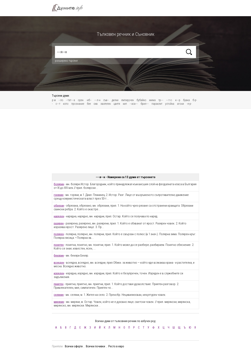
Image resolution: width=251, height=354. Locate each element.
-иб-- (89, 100)
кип (125, 103)
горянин (58, 195)
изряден (59, 273)
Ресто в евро (116, 346)
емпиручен (127, 100)
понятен (59, 245)
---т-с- (169, 100)
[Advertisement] (125, 141)
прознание (77, 103)
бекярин (59, 255)
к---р (177, 100)
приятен (58, 284)
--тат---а (70, 100)
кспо (66, 103)
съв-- (106, 100)
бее (89, 103)
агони (180, 103)
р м (54, 100)
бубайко (141, 100)
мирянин (59, 302)
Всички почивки (95, 346)
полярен (59, 234)
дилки (115, 100)
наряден (59, 216)
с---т (58, 103)
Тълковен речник (70, 7)
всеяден (59, 262)
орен (80, 100)
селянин (59, 295)
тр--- (160, 100)
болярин (59, 184)
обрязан (59, 205)
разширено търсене (66, 60)
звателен (105, 103)
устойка (169, 103)
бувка (186, 100)
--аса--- (134, 103)
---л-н (97, 100)
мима (152, 100)
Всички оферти (74, 346)
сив (96, 103)
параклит (157, 103)
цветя (117, 103)
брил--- (145, 103)
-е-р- (189, 103)
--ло (61, 100)
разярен (59, 223)
